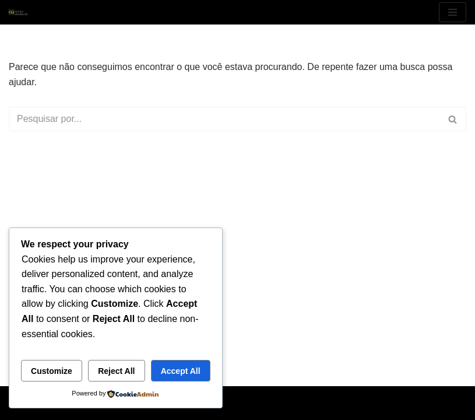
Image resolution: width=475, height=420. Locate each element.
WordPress (272, 398)
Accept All (180, 371)
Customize (51, 371)
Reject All (116, 371)
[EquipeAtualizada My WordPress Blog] (21, 12)
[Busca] (224, 119)
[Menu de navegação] (452, 12)
